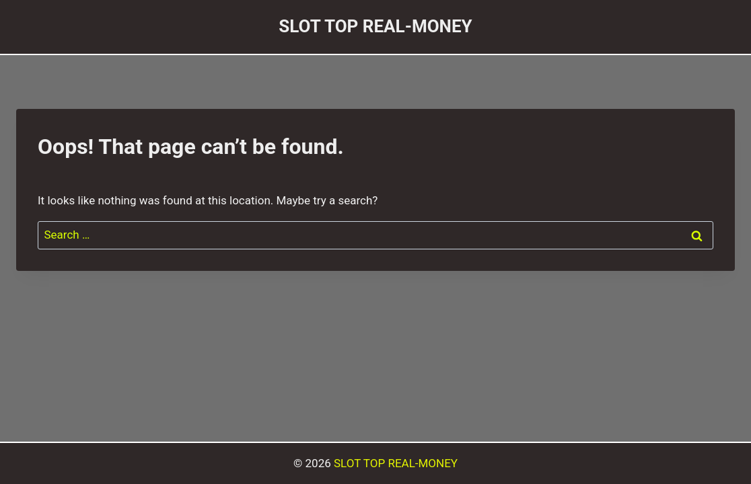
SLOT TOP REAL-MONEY (396, 463)
